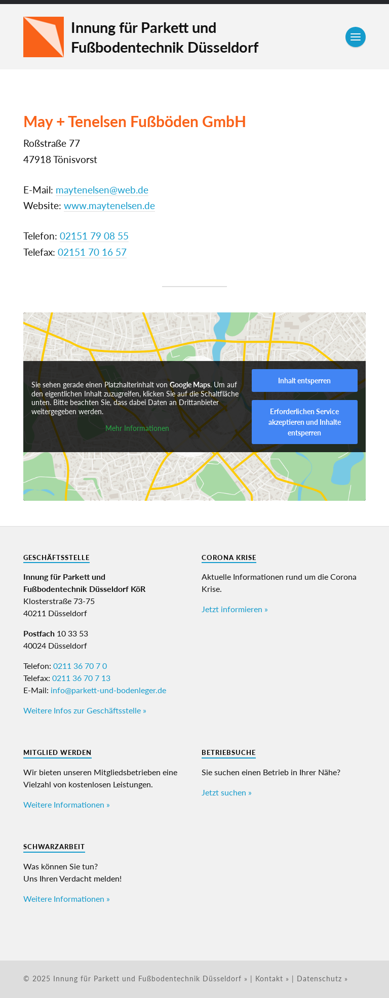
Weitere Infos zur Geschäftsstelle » (84, 710)
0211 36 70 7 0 (80, 665)
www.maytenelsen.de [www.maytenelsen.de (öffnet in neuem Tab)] (109, 205)
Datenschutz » (322, 979)
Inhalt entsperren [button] (304, 380)
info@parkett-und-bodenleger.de (108, 690)
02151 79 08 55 (94, 236)
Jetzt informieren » (235, 609)
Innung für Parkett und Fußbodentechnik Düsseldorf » (150, 979)
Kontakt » (272, 979)
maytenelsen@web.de (102, 189)
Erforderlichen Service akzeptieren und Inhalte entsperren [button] (304, 422)
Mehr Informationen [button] (137, 428)
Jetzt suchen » (227, 792)
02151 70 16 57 (92, 252)
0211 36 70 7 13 (81, 678)
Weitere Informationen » (66, 804)
